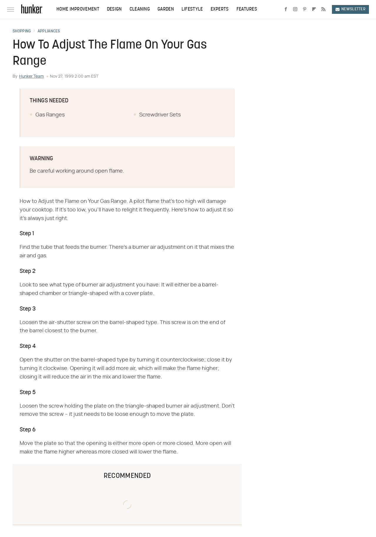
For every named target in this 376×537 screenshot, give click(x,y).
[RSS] (323, 9)
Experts (220, 9)
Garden (165, 9)
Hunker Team (31, 76)
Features (246, 9)
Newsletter (350, 9)
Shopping (22, 31)
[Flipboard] (314, 9)
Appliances (49, 31)
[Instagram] (295, 9)
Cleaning (140, 9)
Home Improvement (77, 9)
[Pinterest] (304, 9)
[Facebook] (286, 9)
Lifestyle (192, 9)
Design (114, 9)
